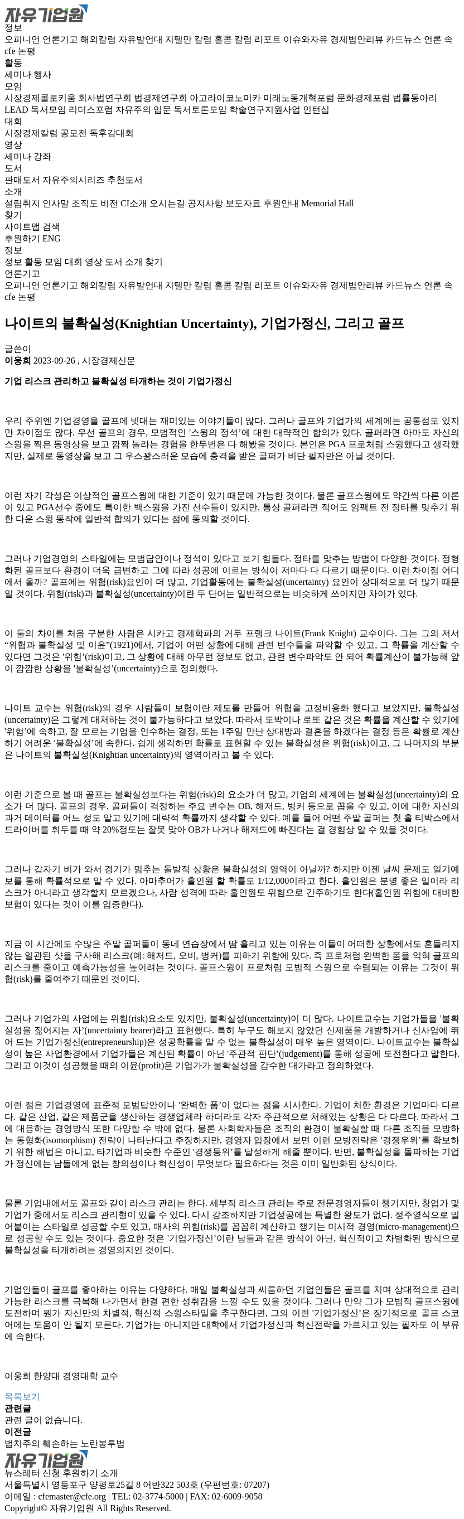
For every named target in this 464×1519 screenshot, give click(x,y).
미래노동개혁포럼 (300, 98)
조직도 (85, 203)
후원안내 (282, 203)
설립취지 (23, 203)
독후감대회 (111, 133)
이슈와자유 (306, 39)
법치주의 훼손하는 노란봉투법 (64, 1443)
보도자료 (244, 203)
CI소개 (134, 203)
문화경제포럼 (365, 98)
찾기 (13, 215)
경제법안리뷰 (358, 39)
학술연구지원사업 (266, 109)
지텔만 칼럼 (189, 39)
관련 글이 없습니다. (43, 1420)
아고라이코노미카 (226, 98)
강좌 (42, 156)
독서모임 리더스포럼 (73, 109)
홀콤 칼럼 (234, 39)
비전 (110, 203)
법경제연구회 (162, 98)
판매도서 (23, 180)
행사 (42, 74)
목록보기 (22, 1396)
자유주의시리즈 (74, 180)
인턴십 (316, 109)
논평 (27, 51)
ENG (51, 238)
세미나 (18, 74)
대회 (13, 121)
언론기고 (61, 39)
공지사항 (206, 203)
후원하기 (22, 238)
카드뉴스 (405, 39)
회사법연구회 (106, 98)
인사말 (56, 203)
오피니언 (23, 39)
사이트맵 (23, 226)
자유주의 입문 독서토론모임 (172, 109)
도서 (13, 168)
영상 (13, 144)
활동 (13, 62)
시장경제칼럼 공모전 (46, 133)
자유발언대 (141, 39)
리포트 (268, 39)
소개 (13, 191)
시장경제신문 (109, 360)
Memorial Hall (327, 203)
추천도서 (125, 180)
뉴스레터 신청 (32, 1473)
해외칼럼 (99, 39)
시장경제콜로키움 (41, 98)
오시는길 (168, 203)
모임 (13, 86)
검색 (51, 226)
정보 (13, 27)
